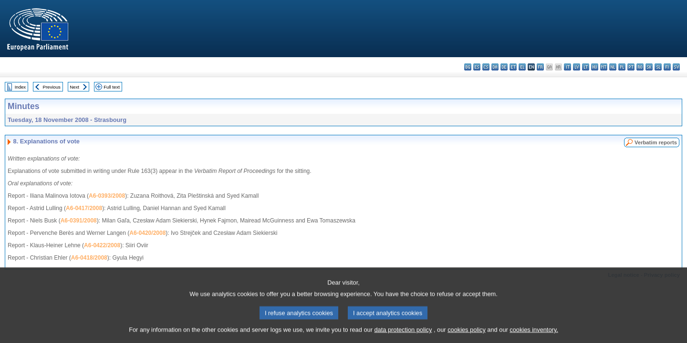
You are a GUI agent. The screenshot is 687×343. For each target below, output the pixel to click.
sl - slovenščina (658, 67)
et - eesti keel (513, 67)
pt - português (631, 67)
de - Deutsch (504, 67)
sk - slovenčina (649, 67)
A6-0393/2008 (107, 195)
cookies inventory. (534, 335)
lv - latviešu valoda (576, 67)
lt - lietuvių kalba (585, 67)
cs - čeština (485, 67)
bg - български (467, 67)
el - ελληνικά (522, 67)
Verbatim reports (656, 142)
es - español (476, 67)
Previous (52, 87)
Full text (112, 87)
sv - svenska (676, 67)
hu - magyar (594, 67)
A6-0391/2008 (79, 220)
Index (20, 87)
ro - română (640, 67)
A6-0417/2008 (84, 208)
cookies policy (467, 335)
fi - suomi (667, 67)
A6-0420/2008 (147, 233)
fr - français (540, 67)
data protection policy (403, 335)
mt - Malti (603, 67)
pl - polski (621, 67)
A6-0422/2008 (102, 245)
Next (74, 87)
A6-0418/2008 (89, 257)
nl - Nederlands (612, 67)
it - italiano (567, 67)
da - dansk (495, 67)
